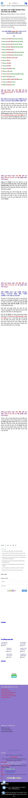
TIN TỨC (8, 5)
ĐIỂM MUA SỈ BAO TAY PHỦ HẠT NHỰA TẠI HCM (12, 570)
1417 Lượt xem (16, 14)
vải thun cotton (10, 49)
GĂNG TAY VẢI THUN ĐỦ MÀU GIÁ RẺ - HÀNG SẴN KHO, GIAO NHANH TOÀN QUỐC (14, 558)
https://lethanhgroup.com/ (10, 772)
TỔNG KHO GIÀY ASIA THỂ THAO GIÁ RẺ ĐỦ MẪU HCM (14, 555)
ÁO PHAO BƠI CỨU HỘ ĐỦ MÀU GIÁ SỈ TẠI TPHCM (13, 567)
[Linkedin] (10, 545)
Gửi (24, 590)
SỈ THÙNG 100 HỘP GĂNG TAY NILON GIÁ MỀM (12, 551)
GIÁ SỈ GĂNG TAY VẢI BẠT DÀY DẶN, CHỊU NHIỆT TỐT (13, 553)
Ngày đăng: (4, 14)
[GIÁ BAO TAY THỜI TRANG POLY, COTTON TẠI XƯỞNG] (14, 3)
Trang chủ (3, 5)
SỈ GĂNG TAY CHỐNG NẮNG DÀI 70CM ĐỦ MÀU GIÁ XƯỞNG (13, 565)
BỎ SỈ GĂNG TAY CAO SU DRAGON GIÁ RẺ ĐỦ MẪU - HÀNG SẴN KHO (13, 561)
